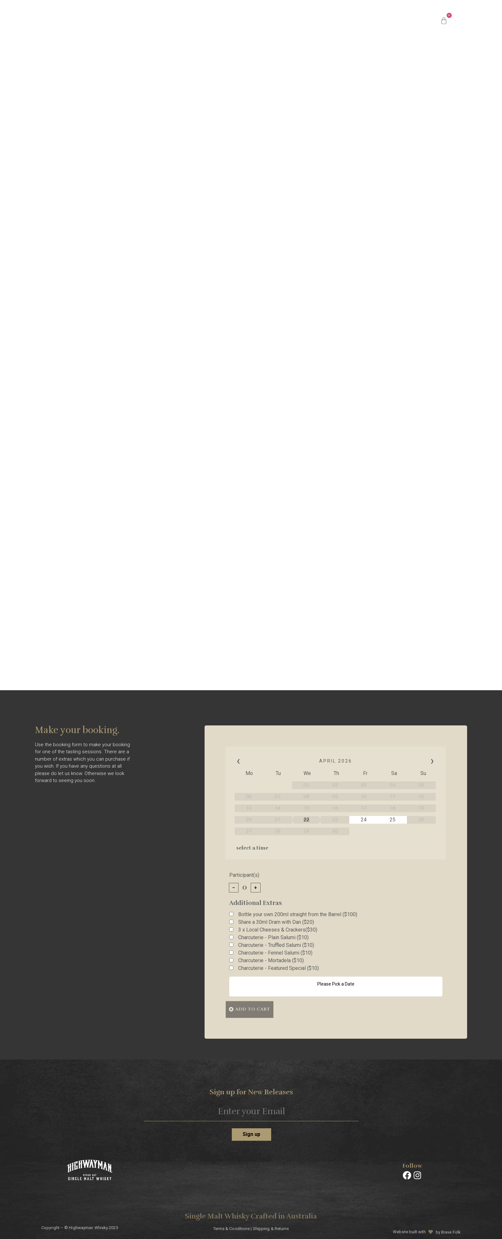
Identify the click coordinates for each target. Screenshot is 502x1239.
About (298, 20)
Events (377, 20)
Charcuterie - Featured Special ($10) (278, 968)
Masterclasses (337, 20)
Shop (237, 20)
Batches (266, 20)
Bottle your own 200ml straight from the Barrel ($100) (297, 914)
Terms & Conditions (231, 1227)
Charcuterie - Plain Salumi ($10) (273, 937)
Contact (409, 20)
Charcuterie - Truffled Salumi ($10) (276, 945)
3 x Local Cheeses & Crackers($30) (277, 930)
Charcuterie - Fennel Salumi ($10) (275, 953)
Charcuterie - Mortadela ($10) (271, 960)
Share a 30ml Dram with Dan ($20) (276, 922)
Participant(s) (244, 875)
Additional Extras (255, 903)
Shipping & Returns (271, 1227)
